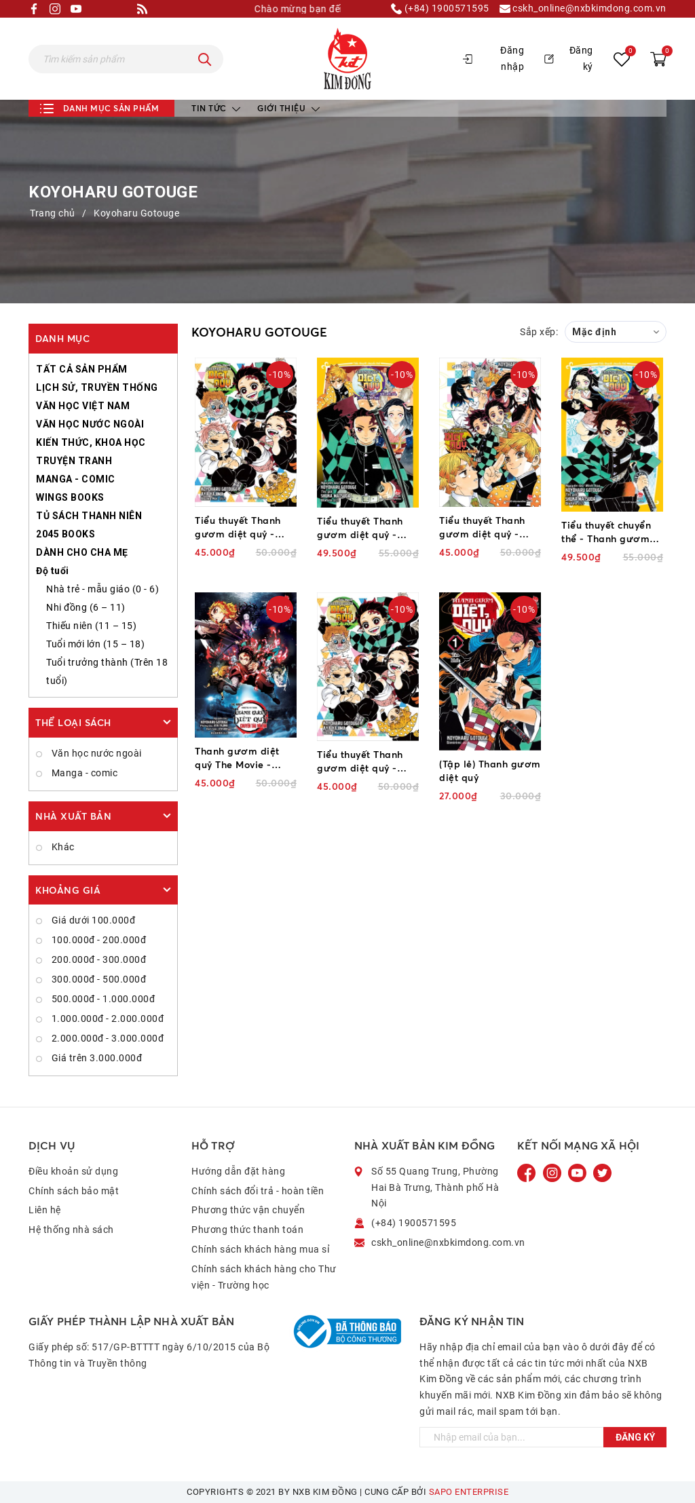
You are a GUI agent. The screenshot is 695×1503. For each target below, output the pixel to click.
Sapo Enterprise (469, 1492)
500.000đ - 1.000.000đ (102, 998)
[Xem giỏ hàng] (658, 59)
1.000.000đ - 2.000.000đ (106, 1018)
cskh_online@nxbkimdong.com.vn (583, 8)
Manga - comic (83, 772)
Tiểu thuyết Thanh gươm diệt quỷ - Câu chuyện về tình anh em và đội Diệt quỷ (363, 528)
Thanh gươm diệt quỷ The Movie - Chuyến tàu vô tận (238, 758)
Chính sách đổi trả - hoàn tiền (257, 1190)
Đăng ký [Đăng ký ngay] (635, 1437)
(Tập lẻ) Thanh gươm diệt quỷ (490, 770)
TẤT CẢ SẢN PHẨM (82, 369)
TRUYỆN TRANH (74, 460)
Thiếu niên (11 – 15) (91, 625)
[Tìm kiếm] (205, 59)
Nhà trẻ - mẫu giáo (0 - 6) (102, 589)
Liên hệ (45, 1209)
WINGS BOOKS (70, 497)
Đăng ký (568, 58)
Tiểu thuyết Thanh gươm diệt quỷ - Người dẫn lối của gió (239, 527)
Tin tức (215, 108)
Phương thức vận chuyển (248, 1209)
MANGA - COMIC (75, 479)
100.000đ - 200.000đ (97, 939)
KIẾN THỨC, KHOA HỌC (91, 442)
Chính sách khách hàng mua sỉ (260, 1249)
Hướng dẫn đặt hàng (238, 1171)
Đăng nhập (493, 58)
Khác (62, 846)
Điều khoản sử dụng (73, 1171)
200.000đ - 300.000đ (97, 959)
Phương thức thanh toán (247, 1229)
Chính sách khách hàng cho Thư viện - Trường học (264, 1277)
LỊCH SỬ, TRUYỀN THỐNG (97, 387)
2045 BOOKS (65, 534)
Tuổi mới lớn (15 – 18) (95, 644)
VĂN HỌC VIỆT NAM (83, 405)
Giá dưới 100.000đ (92, 920)
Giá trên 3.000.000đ (95, 1057)
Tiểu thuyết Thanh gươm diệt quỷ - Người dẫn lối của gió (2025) (361, 761)
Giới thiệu (288, 108)
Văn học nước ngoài (95, 753)
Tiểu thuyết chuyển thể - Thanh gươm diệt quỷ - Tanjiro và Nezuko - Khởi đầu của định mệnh (609, 532)
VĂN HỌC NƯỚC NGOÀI (90, 424)
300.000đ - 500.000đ (97, 979)
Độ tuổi (52, 570)
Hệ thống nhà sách (71, 1229)
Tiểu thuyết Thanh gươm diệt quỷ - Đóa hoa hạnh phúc (486, 527)
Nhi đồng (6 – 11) (86, 607)
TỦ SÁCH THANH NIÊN (89, 515)
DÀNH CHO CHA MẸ (82, 552)
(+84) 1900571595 (440, 8)
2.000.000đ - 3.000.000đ (106, 1038)
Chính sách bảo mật (74, 1190)
